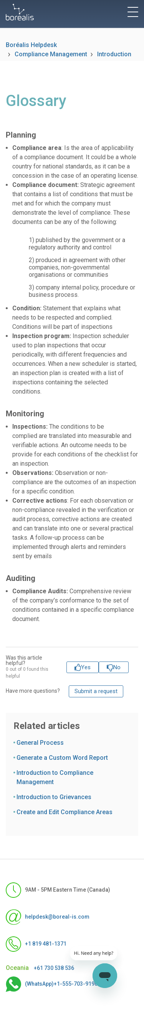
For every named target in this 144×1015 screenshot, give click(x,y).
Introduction (114, 54)
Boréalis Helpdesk (31, 45)
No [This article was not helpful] (117, 667)
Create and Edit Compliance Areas (65, 812)
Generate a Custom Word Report (62, 757)
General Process (40, 742)
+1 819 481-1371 (36, 944)
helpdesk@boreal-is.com (47, 917)
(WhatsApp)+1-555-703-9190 (52, 984)
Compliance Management (51, 54)
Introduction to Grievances (54, 797)
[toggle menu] (132, 12)
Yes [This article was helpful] (86, 667)
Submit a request (96, 691)
